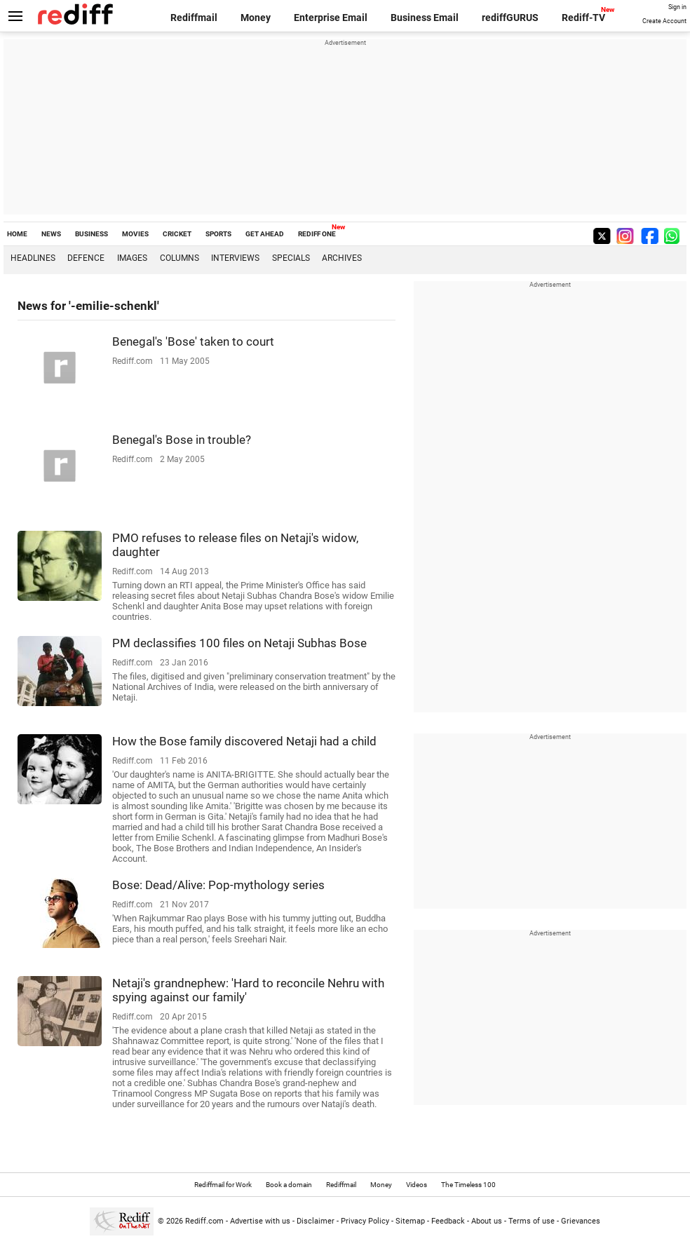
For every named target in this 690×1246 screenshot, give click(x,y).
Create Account (664, 21)
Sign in (677, 7)
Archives (342, 258)
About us (486, 1221)
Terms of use (531, 1221)
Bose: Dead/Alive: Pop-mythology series (218, 885)
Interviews (235, 258)
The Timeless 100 (468, 1184)
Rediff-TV (583, 17)
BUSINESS (91, 233)
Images (132, 258)
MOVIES (135, 233)
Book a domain (289, 1184)
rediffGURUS (510, 17)
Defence (85, 258)
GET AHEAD (264, 233)
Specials (291, 258)
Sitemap (410, 1221)
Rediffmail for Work (223, 1184)
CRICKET (177, 233)
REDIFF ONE (317, 233)
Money (256, 17)
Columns (179, 258)
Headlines (33, 258)
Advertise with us (260, 1221)
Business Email (425, 17)
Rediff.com (204, 1221)
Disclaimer (315, 1221)
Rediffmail (193, 17)
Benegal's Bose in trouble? (181, 440)
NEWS (51, 233)
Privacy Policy (365, 1221)
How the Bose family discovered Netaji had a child (244, 741)
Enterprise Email (330, 17)
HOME (17, 233)
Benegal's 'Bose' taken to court (193, 341)
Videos (416, 1184)
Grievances (580, 1221)
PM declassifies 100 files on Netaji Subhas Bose (239, 643)
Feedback (448, 1221)
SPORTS (218, 233)
